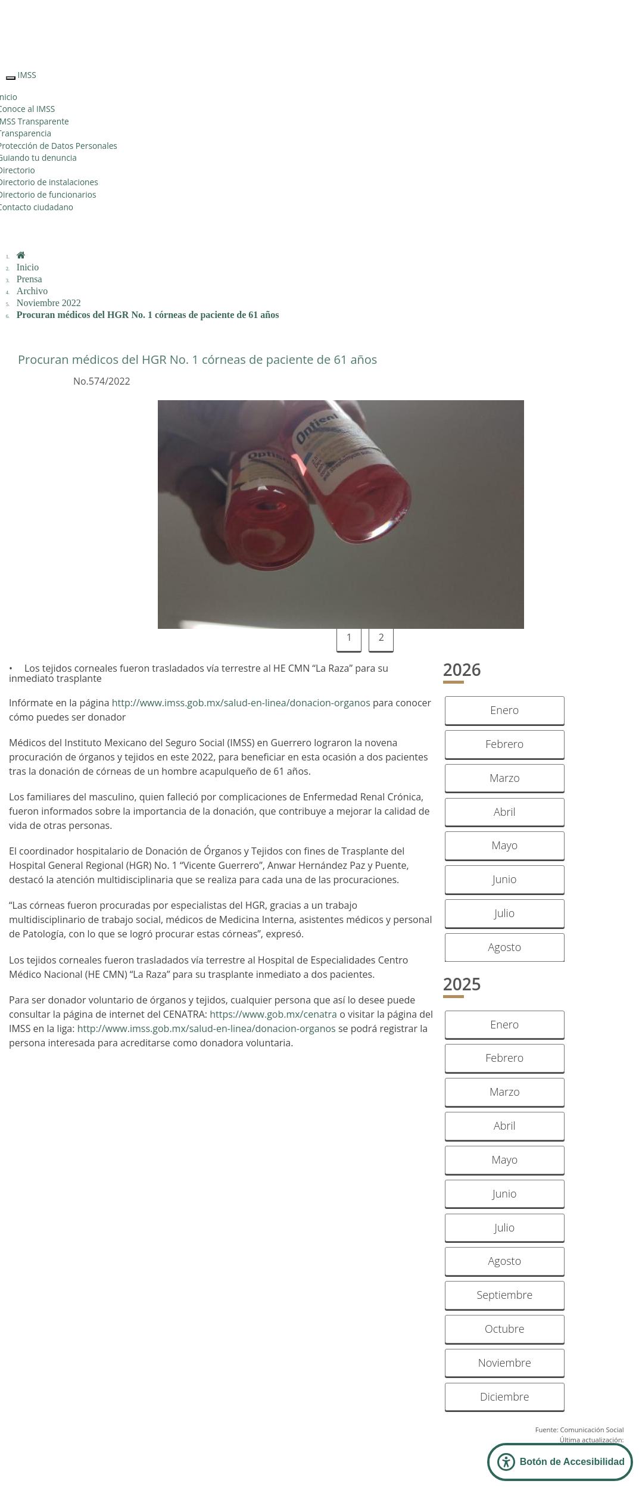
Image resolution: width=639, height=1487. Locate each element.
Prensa (29, 279)
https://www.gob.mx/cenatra (273, 1014)
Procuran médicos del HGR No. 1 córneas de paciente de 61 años (148, 315)
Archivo (32, 291)
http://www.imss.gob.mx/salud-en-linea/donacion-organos (241, 702)
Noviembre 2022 (49, 303)
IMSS (27, 74)
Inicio (28, 267)
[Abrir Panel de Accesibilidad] (560, 1462)
